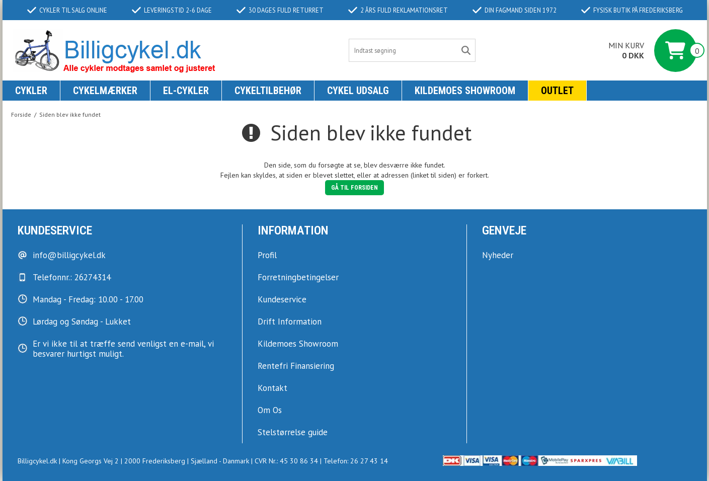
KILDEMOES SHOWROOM (465, 91)
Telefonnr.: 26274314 (72, 277)
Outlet (557, 91)
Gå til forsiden (354, 187)
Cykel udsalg (358, 91)
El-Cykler (186, 91)
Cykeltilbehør (267, 91)
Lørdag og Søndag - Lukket (82, 321)
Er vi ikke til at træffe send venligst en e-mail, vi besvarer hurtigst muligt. (123, 348)
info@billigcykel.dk (69, 255)
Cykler (31, 91)
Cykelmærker (105, 91)
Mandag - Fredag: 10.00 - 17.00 (88, 299)
